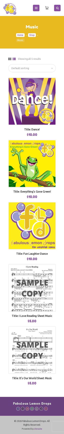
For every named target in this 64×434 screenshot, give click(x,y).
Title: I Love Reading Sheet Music (32, 315)
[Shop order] (32, 68)
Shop (32, 35)
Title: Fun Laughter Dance (32, 253)
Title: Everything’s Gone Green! (32, 191)
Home (20, 35)
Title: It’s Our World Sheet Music (32, 378)
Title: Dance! (32, 129)
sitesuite (38, 429)
